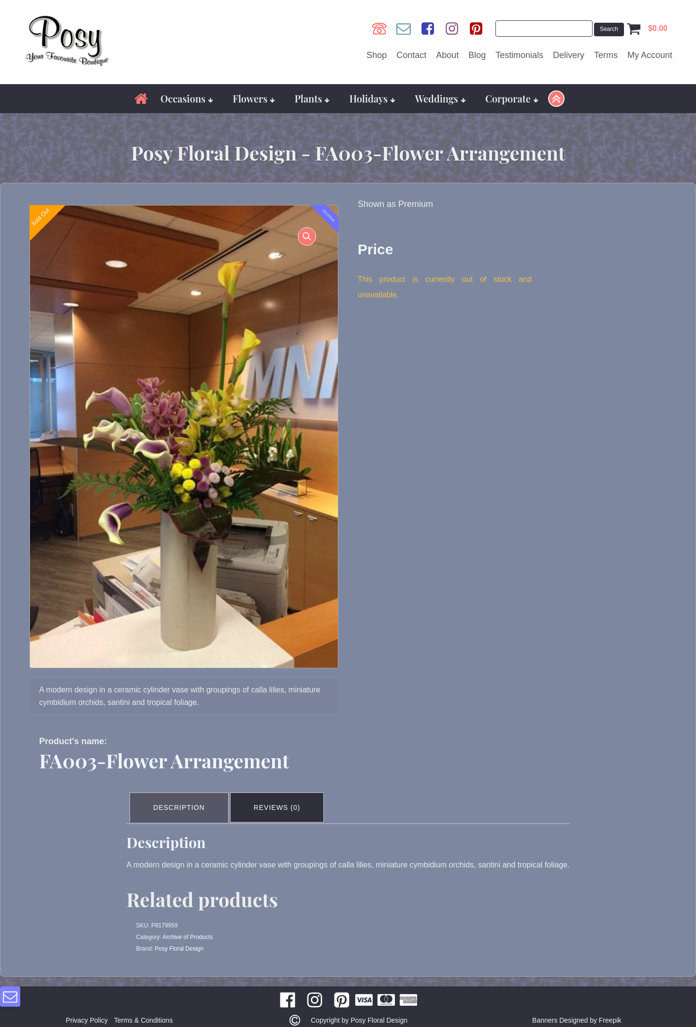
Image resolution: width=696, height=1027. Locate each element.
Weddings (440, 92)
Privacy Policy (85, 1010)
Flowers (253, 92)
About (447, 53)
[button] (303, 234)
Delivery (568, 53)
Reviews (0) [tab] (282, 800)
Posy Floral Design (179, 939)
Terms (606, 53)
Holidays (372, 92)
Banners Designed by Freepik (576, 1010)
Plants (312, 92)
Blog (477, 53)
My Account (649, 53)
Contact (411, 53)
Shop (376, 53)
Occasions (186, 92)
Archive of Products (187, 927)
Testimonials (519, 53)
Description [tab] (181, 800)
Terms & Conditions (145, 1010)
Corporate (511, 92)
